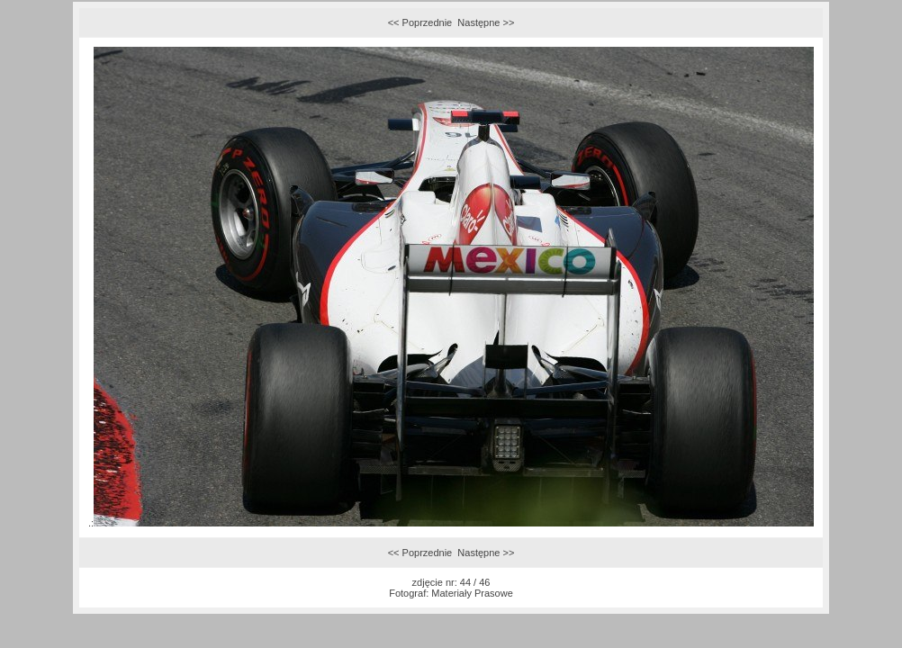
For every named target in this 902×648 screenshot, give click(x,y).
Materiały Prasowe (471, 593)
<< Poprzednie (420, 22)
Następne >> (485, 22)
